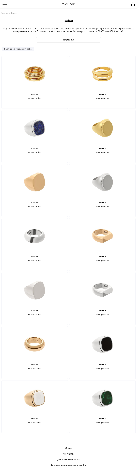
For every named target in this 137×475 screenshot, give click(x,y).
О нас (68, 448)
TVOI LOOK (68, 4)
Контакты (68, 453)
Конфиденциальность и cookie (68, 465)
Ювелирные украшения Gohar (18, 49)
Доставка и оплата (68, 459)
